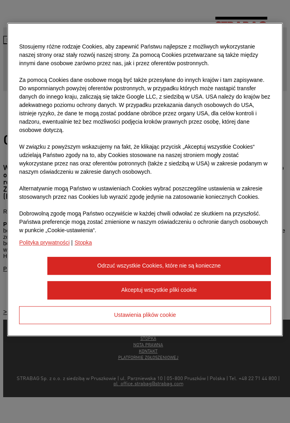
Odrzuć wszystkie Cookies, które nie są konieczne (158, 265)
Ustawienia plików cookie (145, 315)
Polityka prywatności (44, 242)
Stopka (83, 242)
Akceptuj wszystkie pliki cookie (159, 290)
